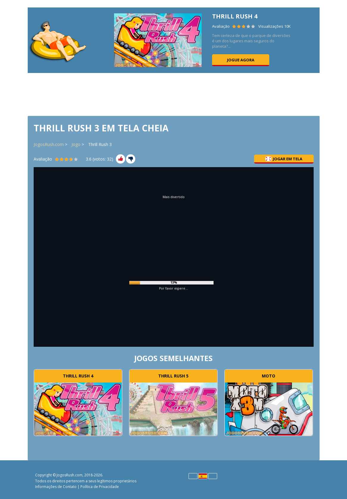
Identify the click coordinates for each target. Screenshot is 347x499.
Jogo (75, 144)
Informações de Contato (56, 486)
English (193, 476)
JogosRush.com (49, 144)
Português (212, 476)
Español (202, 476)
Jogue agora (240, 60)
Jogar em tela (283, 158)
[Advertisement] (173, 93)
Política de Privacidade (99, 486)
